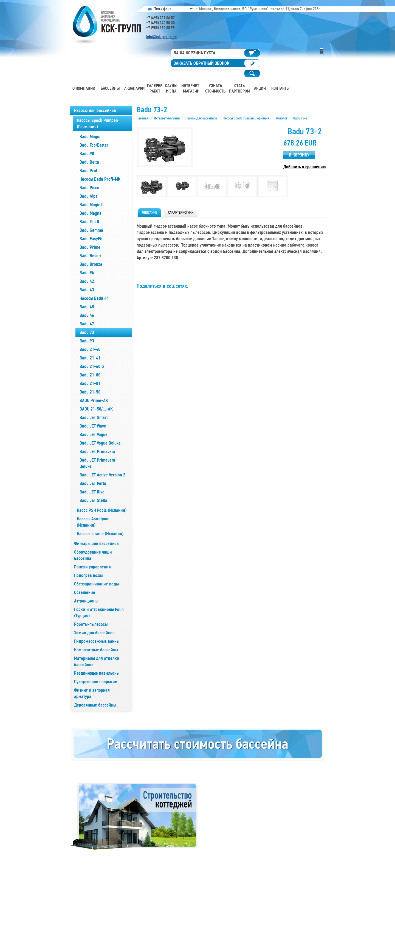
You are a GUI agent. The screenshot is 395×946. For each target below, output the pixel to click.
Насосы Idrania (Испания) (100, 534)
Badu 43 (87, 290)
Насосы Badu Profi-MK (100, 179)
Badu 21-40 (90, 349)
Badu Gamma (91, 230)
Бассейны (110, 88)
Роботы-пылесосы (91, 624)
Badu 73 (87, 332)
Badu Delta (89, 162)
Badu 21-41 (90, 358)
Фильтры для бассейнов (96, 543)
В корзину (299, 155)
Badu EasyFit (91, 239)
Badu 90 (87, 154)
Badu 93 (87, 341)
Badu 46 (87, 315)
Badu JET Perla (93, 483)
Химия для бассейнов (94, 633)
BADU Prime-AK (94, 400)
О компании (83, 88)
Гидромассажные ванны (96, 641)
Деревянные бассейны (95, 705)
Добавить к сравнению (304, 167)
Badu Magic (90, 136)
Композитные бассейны (96, 650)
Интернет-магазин (191, 88)
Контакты (280, 88)
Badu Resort (90, 256)
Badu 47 (87, 324)
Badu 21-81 (90, 383)
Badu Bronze (91, 264)
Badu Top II (89, 222)
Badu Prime (90, 247)
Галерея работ (155, 88)
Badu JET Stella (93, 500)
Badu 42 (87, 281)
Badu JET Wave (93, 426)
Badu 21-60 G (92, 366)
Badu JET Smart (94, 417)
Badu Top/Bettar (94, 145)
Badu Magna (90, 213)
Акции (260, 88)
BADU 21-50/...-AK (96, 409)
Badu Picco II (91, 188)
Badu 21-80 (90, 375)
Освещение (84, 592)
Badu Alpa (89, 196)
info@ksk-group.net (161, 36)
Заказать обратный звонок (201, 63)
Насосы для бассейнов (95, 110)
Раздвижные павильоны (96, 673)
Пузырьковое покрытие (95, 682)
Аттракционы (86, 601)
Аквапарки (134, 88)
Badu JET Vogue (94, 434)
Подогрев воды (88, 575)
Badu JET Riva (92, 492)
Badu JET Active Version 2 (102, 475)
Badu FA (87, 273)
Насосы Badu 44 (94, 298)
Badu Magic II (91, 205)
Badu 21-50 (90, 392)
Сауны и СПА (171, 88)
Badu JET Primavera (97, 451)
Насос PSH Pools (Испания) (101, 510)
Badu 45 (87, 307)
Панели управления (92, 567)
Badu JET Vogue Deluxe (100, 443)
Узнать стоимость (215, 88)
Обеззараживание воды (96, 584)
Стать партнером (239, 88)
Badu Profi (89, 171)
